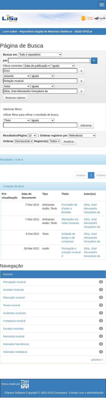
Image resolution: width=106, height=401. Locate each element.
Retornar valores (15, 97)
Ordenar (8, 141)
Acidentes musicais (14, 313)
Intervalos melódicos (15, 351)
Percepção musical (14, 282)
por (5, 60)
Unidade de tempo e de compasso (68, 237)
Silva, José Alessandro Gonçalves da (92, 208)
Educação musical (14, 297)
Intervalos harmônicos (16, 344)
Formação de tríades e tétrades (69, 208)
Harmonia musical (13, 336)
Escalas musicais (13, 328)
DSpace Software (15, 392)
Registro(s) (41, 141)
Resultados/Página (15, 135)
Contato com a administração (86, 392)
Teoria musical (11, 305)
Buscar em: (10, 54)
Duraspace (60, 392)
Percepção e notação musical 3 (71, 252)
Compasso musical (14, 320)
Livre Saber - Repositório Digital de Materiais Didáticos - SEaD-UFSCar (47, 31)
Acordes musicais (13, 289)
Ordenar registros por (54, 135)
